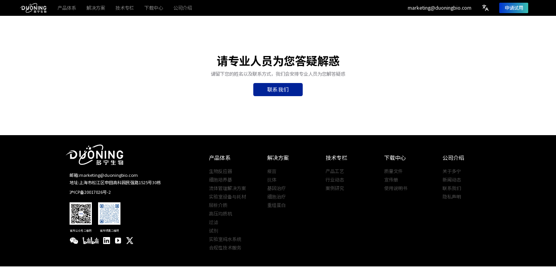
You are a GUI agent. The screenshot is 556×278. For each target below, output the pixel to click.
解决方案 (278, 157)
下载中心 (395, 157)
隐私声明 (451, 196)
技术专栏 (336, 157)
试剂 (213, 230)
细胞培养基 (220, 179)
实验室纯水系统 (225, 239)
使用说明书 (395, 188)
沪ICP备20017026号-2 (90, 192)
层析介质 (218, 205)
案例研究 (334, 188)
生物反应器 (220, 171)
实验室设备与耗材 (227, 196)
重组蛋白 (276, 205)
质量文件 (393, 171)
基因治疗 (276, 188)
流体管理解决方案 (227, 188)
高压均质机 (220, 213)
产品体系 (220, 157)
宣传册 (391, 179)
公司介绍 (453, 157)
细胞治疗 (276, 196)
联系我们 (451, 188)
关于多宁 (451, 171)
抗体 (271, 179)
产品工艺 (334, 171)
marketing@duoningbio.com (439, 7)
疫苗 (271, 171)
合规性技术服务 (225, 247)
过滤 (213, 222)
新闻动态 (451, 179)
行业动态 (334, 179)
